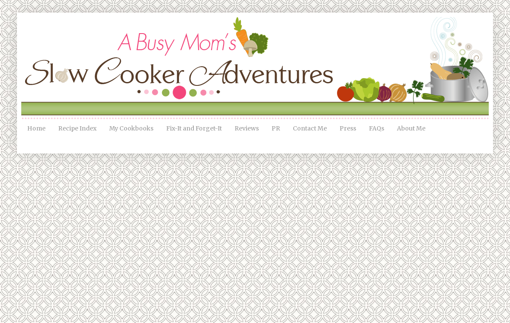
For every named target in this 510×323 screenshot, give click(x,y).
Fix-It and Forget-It (194, 128)
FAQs (376, 128)
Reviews (247, 128)
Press (348, 128)
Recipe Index (77, 128)
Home (36, 128)
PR (276, 128)
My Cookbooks (131, 128)
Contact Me (310, 128)
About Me (411, 128)
